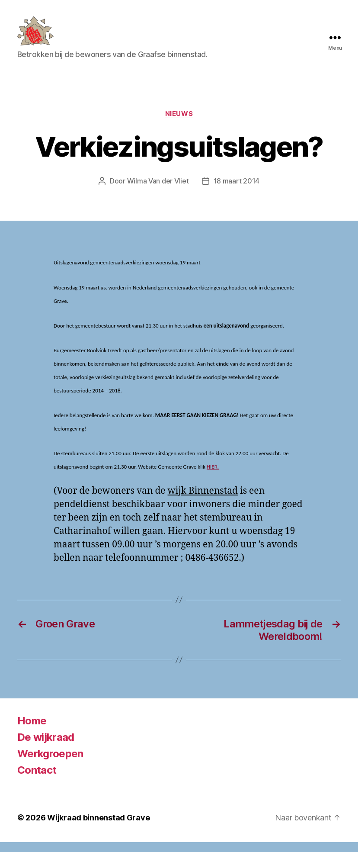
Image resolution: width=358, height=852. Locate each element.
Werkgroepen (50, 763)
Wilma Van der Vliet (158, 191)
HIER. (213, 477)
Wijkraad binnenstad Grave (98, 827)
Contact (36, 780)
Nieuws (179, 124)
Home (31, 730)
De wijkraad (45, 747)
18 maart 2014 (237, 191)
